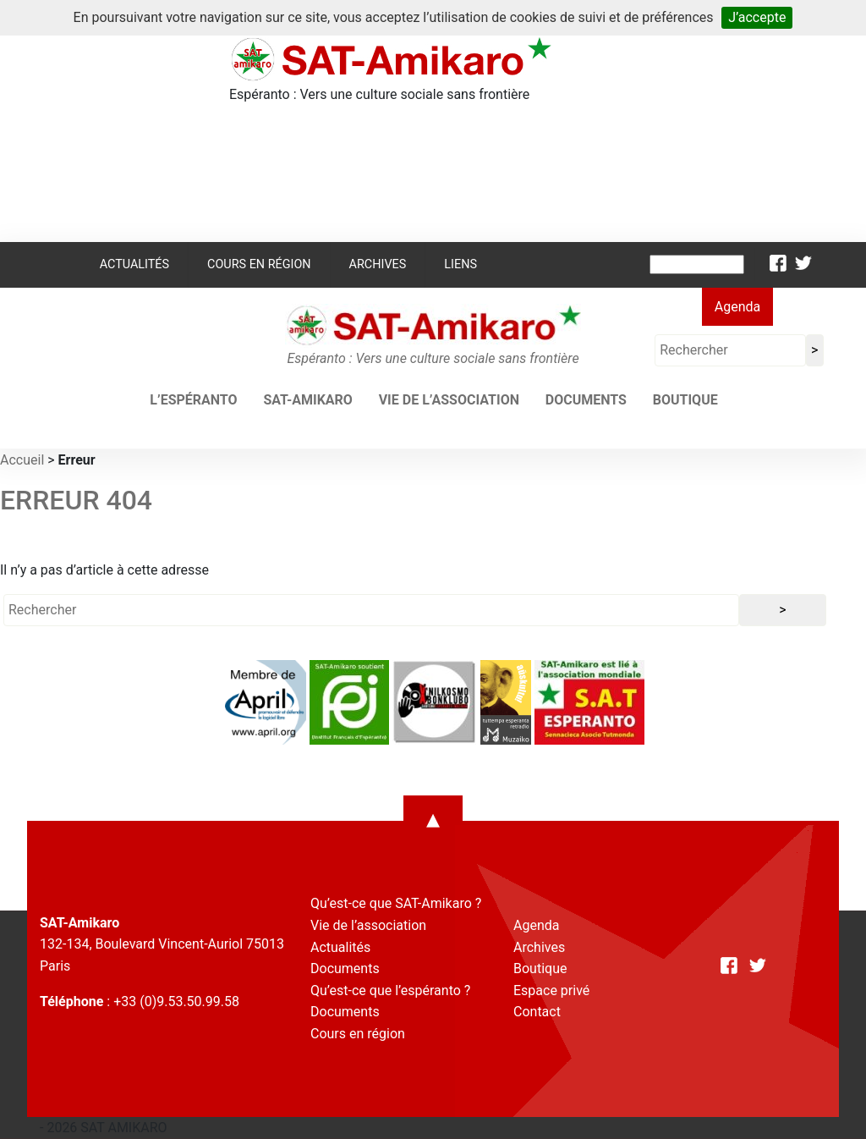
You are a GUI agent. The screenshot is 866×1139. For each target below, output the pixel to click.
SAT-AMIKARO (307, 400)
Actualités (134, 264)
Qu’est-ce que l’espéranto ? (390, 990)
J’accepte (757, 17)
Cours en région (259, 264)
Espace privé (551, 990)
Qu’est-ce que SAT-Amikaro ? (395, 903)
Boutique (685, 400)
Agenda (737, 307)
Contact (537, 1012)
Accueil (22, 460)
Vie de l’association (449, 400)
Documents (586, 400)
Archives (378, 264)
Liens (460, 264)
